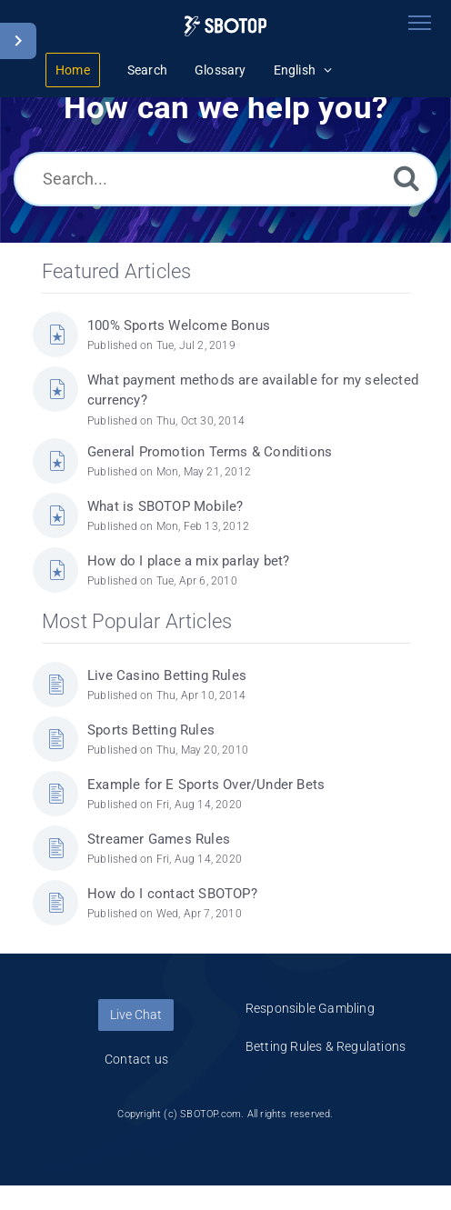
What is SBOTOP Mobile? (165, 506)
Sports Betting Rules (151, 730)
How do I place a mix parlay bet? (188, 561)
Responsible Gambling (310, 1008)
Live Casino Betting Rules (166, 675)
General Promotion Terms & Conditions (209, 452)
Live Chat (136, 1014)
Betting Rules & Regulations (326, 1046)
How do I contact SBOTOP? (172, 893)
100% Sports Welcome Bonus (178, 325)
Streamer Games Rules (158, 839)
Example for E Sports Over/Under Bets (206, 784)
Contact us (136, 1059)
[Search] (406, 177)
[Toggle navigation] (419, 23)
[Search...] (225, 179)
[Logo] (225, 26)
